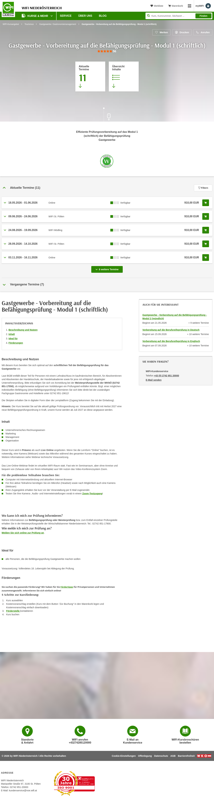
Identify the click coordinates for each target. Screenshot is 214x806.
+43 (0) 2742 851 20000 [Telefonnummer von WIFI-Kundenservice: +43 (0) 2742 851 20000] (166, 375)
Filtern (203, 188)
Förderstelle (13, 611)
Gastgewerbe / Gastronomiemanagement (57, 24)
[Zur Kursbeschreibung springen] (124, 76)
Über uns (85, 15)
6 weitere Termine (107, 268)
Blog (103, 15)
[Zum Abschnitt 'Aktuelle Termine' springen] (90, 76)
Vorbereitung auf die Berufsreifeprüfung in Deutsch (170, 330)
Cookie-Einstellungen (124, 756)
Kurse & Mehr (35, 16)
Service (66, 15)
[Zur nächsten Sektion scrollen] (107, 115)
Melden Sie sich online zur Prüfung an (23, 532)
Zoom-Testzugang (92, 493)
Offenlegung (145, 756)
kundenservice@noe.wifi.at (23, 790)
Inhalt (12, 334)
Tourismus (29, 24)
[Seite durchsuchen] (178, 16)
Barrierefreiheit (186, 756)
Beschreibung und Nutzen (23, 330)
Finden (203, 16)
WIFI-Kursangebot (11, 24)
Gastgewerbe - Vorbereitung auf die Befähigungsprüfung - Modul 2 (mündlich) (174, 317)
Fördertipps (67, 586)
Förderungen (16, 343)
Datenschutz (161, 756)
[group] (107, 51)
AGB (173, 756)
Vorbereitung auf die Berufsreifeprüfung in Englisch (171, 341)
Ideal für (13, 338)
